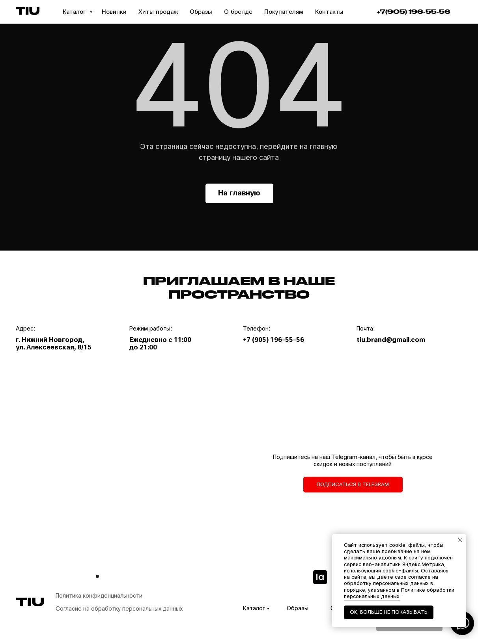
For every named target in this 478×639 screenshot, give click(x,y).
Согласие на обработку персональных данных (119, 609)
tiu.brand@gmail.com (391, 340)
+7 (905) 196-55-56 (273, 340)
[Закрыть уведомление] (460, 540)
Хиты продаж (158, 12)
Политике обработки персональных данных (399, 593)
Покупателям (283, 12)
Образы (201, 12)
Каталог (75, 12)
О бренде (238, 12)
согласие (419, 577)
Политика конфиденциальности (99, 596)
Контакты (329, 12)
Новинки (114, 12)
